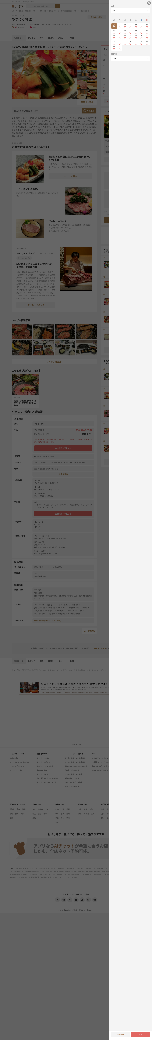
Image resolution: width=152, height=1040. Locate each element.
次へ (140, 1034)
